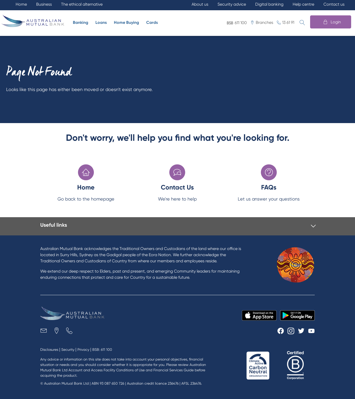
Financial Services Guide (173, 370)
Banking (80, 22)
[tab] (178, 226)
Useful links (53, 225)
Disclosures (49, 349)
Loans (101, 22)
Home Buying (126, 22)
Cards (152, 22)
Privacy (83, 349)
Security (67, 349)
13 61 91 (288, 22)
